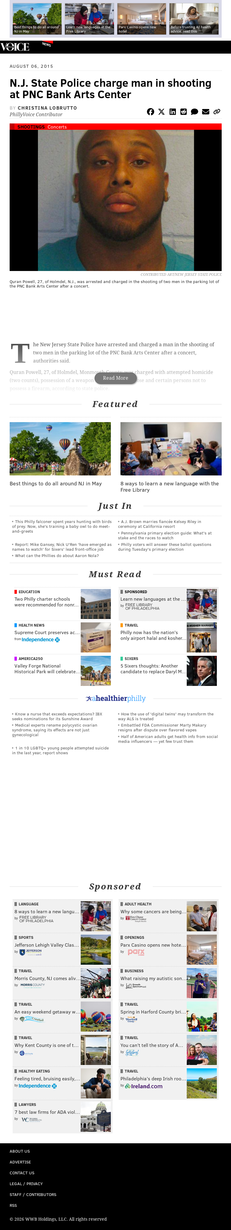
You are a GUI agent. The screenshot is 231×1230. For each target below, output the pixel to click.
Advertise (20, 1162)
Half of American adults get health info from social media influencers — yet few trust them (168, 738)
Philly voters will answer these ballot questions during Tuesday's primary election (164, 546)
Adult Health (138, 904)
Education (29, 591)
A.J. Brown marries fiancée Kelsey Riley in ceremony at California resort (159, 523)
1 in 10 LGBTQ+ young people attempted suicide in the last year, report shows (60, 750)
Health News (32, 625)
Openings (134, 937)
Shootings (31, 126)
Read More (115, 378)
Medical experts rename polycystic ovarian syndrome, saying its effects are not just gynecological (54, 729)
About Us (20, 1151)
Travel (131, 625)
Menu (221, 47)
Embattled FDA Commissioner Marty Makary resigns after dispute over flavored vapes (162, 727)
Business (134, 970)
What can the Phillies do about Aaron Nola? (57, 555)
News (46, 44)
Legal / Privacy (26, 1183)
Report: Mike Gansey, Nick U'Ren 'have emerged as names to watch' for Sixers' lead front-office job (62, 546)
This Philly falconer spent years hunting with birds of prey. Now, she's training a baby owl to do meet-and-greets (62, 526)
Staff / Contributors (33, 1194)
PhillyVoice (14, 46)
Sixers (131, 658)
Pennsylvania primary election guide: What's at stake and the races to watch (165, 535)
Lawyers (27, 1104)
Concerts (57, 126)
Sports (26, 937)
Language (29, 904)
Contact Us (22, 1173)
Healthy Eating (34, 1071)
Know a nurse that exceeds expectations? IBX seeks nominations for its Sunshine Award (57, 716)
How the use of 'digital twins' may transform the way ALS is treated (166, 716)
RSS (13, 1205)
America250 (31, 658)
